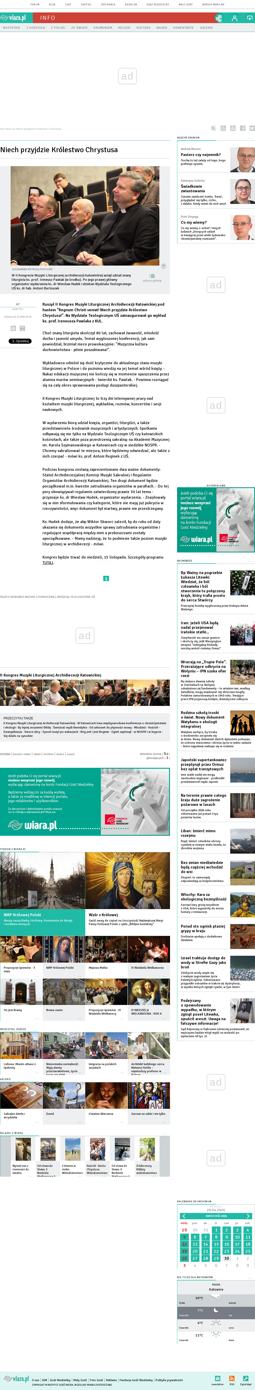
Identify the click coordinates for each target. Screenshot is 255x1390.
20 (195, 1251)
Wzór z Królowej (103, 915)
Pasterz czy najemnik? (201, 154)
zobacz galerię (152, 281)
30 (195, 1230)
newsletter (233, 128)
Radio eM (131, 4)
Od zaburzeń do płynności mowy (110, 727)
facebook (242, 128)
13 (195, 1244)
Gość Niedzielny (158, 4)
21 (205, 1251)
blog (52, 4)
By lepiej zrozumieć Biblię (34, 727)
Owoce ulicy (32, 732)
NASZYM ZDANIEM (188, 137)
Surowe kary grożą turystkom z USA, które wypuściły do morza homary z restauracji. (202, 908)
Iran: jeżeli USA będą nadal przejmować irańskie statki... (199, 627)
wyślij (13, 328)
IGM (44, 1380)
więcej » (37, 974)
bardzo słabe (22, 754)
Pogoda (216, 1284)
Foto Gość (96, 1380)
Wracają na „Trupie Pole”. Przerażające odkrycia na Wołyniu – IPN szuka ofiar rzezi (204, 669)
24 (237, 1251)
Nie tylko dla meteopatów (195, 1277)
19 (184, 1251)
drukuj (22, 328)
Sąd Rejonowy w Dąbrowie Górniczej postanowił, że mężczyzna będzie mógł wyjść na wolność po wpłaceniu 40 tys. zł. (215, 1032)
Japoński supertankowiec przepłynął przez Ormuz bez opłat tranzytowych (204, 764)
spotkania (108, 4)
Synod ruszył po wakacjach (60, 732)
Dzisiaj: (216, 1209)
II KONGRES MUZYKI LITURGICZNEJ (32, 597)
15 (216, 1244)
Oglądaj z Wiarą (11, 1133)
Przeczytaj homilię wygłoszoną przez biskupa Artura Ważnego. (214, 607)
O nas (35, 1380)
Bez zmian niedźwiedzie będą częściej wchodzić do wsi (202, 867)
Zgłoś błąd (245, 1377)
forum (35, 4)
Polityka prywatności (169, 1380)
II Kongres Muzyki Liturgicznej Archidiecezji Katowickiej (50, 675)
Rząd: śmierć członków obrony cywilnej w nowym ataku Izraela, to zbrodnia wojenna (203, 844)
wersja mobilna (213, 4)
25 (247, 1251)
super (71, 754)
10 (237, 1237)
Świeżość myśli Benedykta (70, 727)
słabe (37, 754)
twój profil (234, 17)
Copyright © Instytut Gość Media (52, 1384)
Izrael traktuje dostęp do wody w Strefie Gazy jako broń (203, 962)
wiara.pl (16, 17)
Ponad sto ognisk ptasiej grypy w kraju (203, 928)
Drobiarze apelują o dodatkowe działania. (201, 938)
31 (205, 1230)
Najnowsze (184, 561)
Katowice (216, 1289)
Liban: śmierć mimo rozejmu (198, 833)
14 (205, 1244)
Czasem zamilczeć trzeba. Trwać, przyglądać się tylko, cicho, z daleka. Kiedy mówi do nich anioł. (204, 200)
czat (68, 4)
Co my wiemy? (194, 222)
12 (184, 1244)
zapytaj (86, 4)
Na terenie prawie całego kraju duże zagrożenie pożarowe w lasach (203, 800)
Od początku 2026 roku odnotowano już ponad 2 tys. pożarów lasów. (200, 813)
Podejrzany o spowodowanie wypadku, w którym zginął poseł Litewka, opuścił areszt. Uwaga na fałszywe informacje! (203, 1012)
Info (48, 18)
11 (247, 1237)
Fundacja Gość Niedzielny (136, 1380)
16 (226, 1244)
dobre (60, 754)
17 (237, 1244)
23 (226, 1251)
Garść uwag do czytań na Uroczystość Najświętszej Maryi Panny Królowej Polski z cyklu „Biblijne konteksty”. (126, 922)
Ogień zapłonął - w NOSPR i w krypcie (136, 732)
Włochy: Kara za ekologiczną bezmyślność (204, 896)
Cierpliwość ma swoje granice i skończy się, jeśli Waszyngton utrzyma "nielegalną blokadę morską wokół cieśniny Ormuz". (201, 643)
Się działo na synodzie (18, 736)
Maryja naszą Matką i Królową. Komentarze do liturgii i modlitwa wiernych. (38, 922)
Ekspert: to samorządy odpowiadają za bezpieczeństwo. (202, 879)
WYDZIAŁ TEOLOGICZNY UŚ (76, 597)
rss (223, 128)
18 (247, 1244)
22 (216, 1251)
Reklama (111, 1380)
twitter (252, 128)
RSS (232, 1377)
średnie (48, 754)
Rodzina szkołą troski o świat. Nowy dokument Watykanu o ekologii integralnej (203, 719)
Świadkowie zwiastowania (193, 188)
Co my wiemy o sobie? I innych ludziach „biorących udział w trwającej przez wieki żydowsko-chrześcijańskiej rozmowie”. (203, 233)
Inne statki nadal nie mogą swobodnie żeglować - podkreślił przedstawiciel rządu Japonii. (202, 778)
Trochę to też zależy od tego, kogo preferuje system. (203, 162)
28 (205, 1258)
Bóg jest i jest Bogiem (94, 732)
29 (184, 1230)
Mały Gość (186, 4)
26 (184, 1258)
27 (195, 1258)
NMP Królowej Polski (22, 915)
